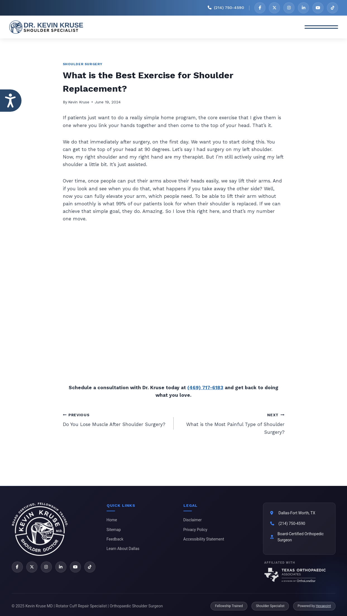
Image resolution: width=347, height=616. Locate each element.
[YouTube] (318, 7)
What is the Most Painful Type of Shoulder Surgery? (231, 423)
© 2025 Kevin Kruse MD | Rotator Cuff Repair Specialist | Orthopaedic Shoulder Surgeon (87, 606)
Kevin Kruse (78, 102)
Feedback (115, 539)
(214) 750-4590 (292, 523)
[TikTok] (332, 7)
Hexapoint (323, 606)
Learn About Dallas (123, 548)
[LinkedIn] (303, 7)
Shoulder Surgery (83, 64)
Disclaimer (192, 520)
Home (112, 520)
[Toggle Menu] (321, 27)
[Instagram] (289, 7)
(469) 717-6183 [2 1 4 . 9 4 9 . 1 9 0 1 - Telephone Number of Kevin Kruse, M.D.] (205, 387)
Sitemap (114, 529)
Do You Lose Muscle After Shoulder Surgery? (116, 419)
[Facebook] (259, 7)
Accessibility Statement (203, 539)
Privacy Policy (195, 529)
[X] (274, 7)
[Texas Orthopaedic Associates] (299, 575)
